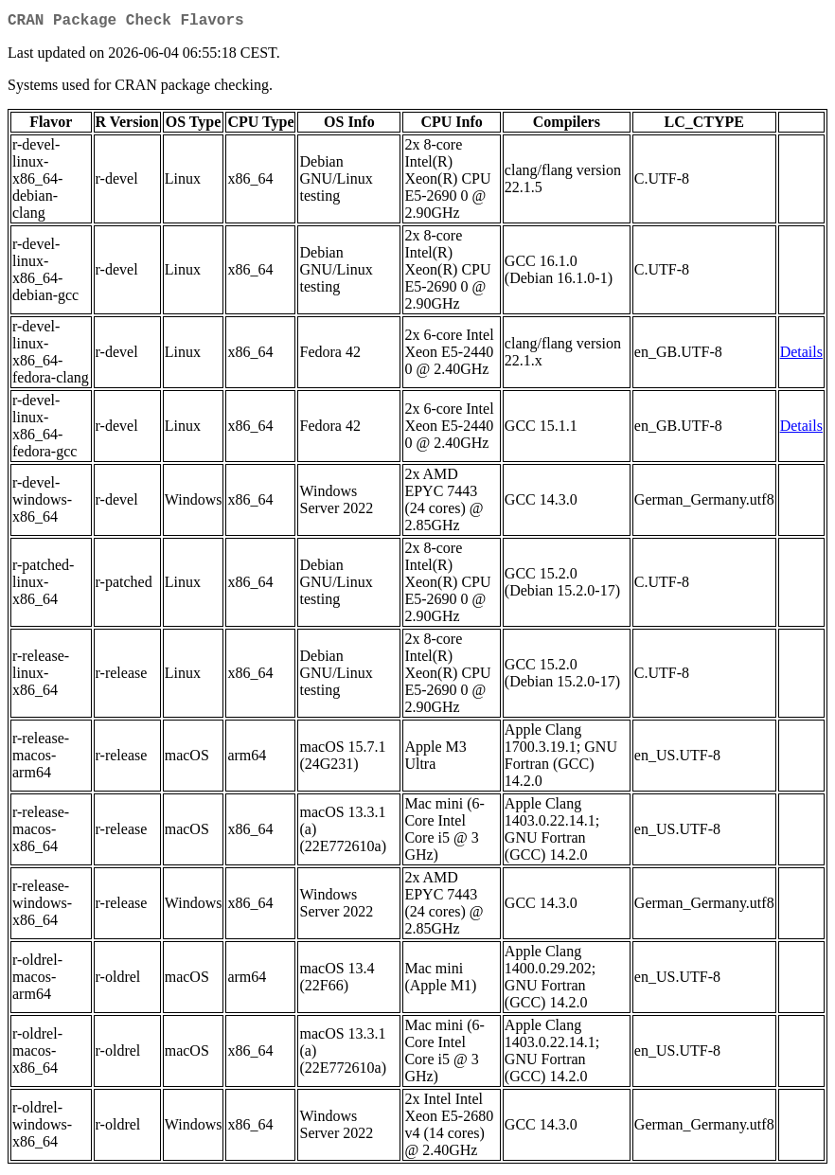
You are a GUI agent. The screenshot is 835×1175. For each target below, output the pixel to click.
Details (801, 355)
